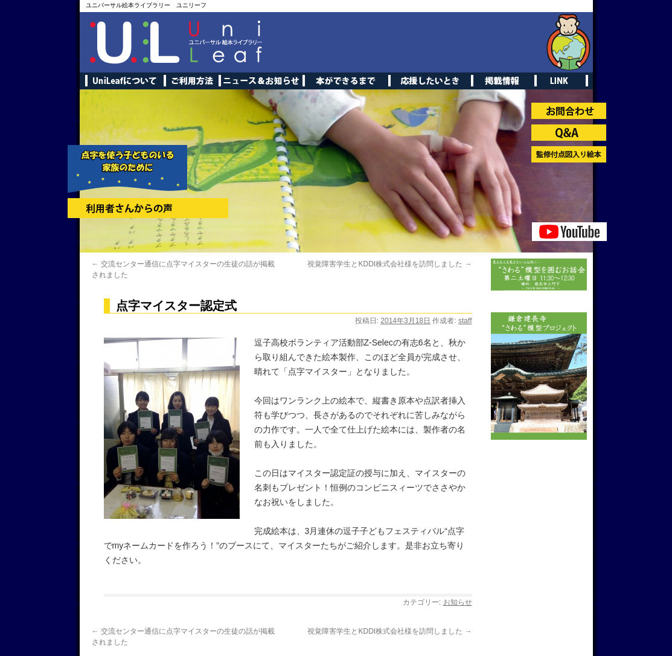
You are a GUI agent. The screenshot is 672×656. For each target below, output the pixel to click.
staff (465, 321)
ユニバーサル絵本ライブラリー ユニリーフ (146, 5)
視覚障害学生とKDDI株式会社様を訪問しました (389, 264)
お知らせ (457, 602)
